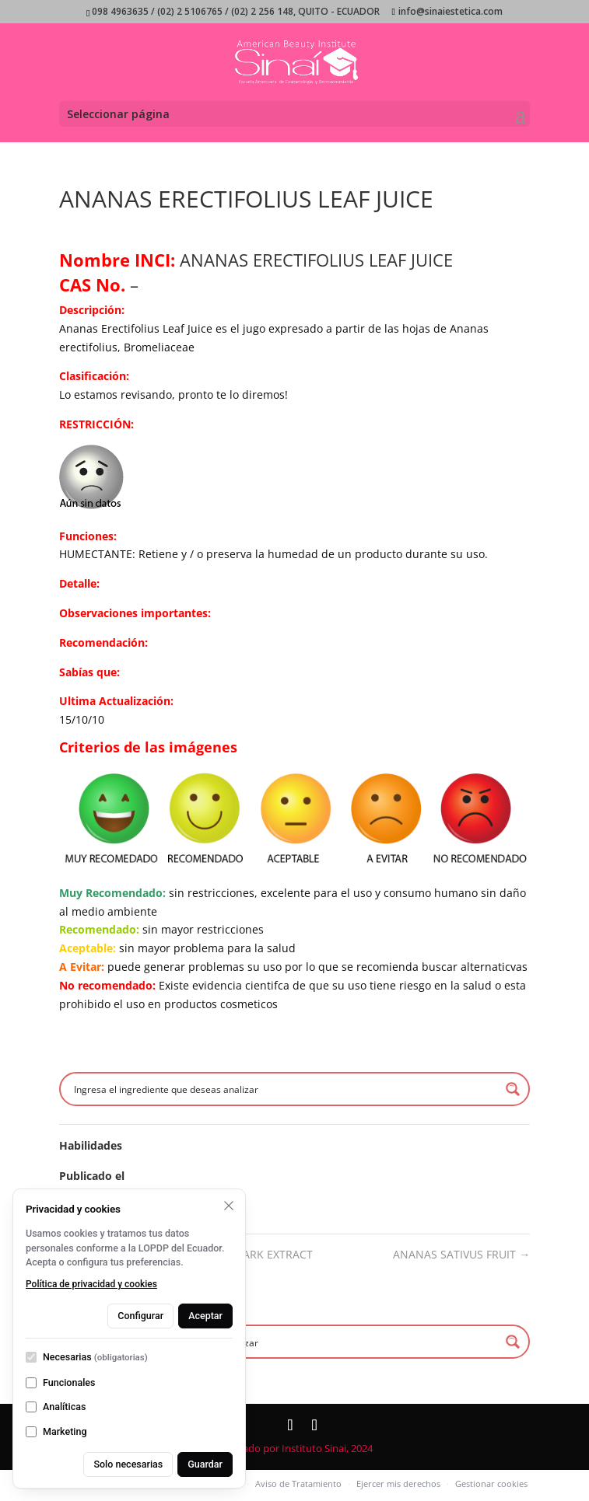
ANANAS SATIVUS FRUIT (461, 1254)
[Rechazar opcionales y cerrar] (229, 1206)
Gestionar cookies (491, 1483)
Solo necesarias (128, 1464)
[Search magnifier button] (513, 1089)
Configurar (140, 1315)
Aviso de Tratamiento (298, 1483)
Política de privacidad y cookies (91, 1284)
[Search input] (285, 1089)
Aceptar (205, 1315)
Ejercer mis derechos (398, 1483)
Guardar (205, 1464)
